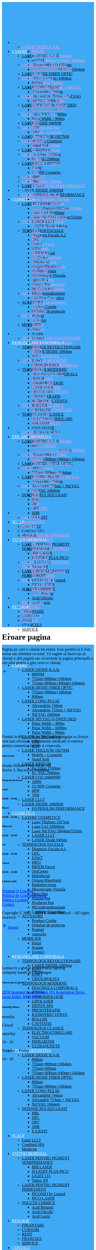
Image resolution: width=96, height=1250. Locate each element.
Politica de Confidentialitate (24, 895)
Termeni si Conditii (17, 891)
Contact (8, 904)
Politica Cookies (15, 900)
